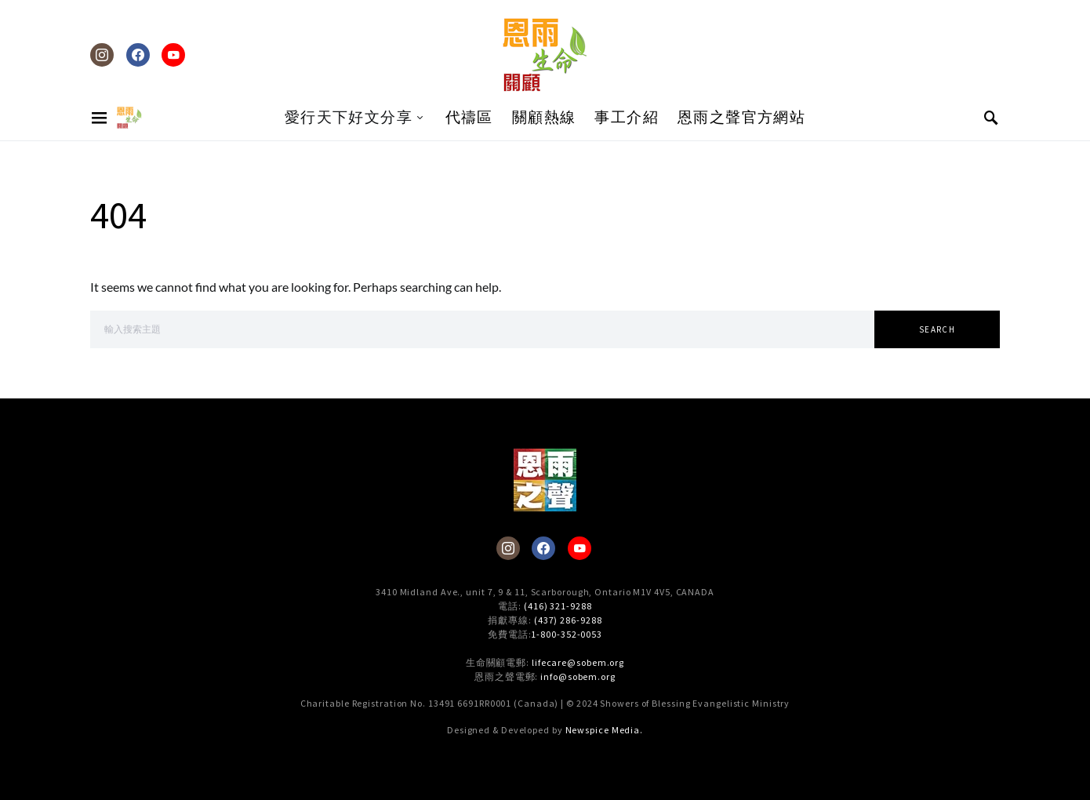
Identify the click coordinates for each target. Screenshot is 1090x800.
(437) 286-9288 (568, 620)
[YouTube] (173, 55)
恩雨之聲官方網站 (741, 117)
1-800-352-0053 (566, 634)
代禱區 (469, 117)
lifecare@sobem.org (578, 662)
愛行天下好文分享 (348, 117)
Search (937, 329)
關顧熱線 (544, 117)
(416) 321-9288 (558, 606)
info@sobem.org (578, 676)
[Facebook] (138, 55)
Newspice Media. (604, 730)
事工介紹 (626, 117)
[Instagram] (102, 55)
